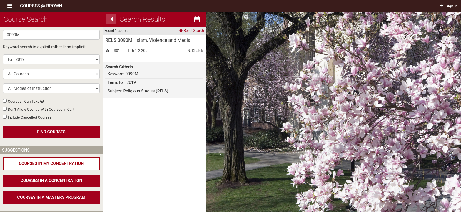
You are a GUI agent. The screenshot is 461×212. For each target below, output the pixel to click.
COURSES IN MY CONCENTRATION (51, 163)
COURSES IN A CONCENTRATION (51, 180)
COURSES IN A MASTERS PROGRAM (51, 197)
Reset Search (191, 30)
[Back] (111, 19)
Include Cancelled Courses (29, 117)
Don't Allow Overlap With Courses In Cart (41, 109)
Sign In (449, 6)
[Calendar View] (197, 19)
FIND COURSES (51, 132)
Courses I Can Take (23, 101)
